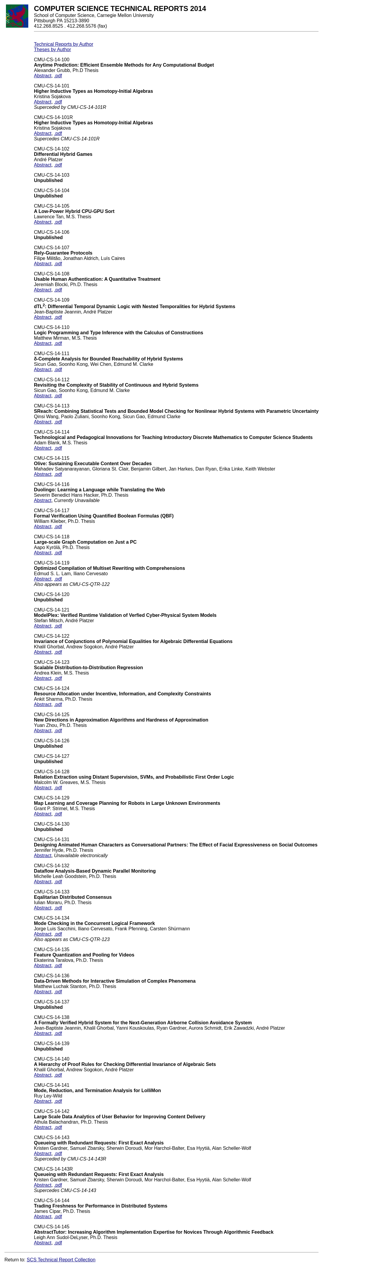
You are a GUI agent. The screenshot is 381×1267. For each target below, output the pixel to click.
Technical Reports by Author (63, 44)
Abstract (42, 75)
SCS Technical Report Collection (61, 1259)
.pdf (58, 75)
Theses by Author (52, 49)
